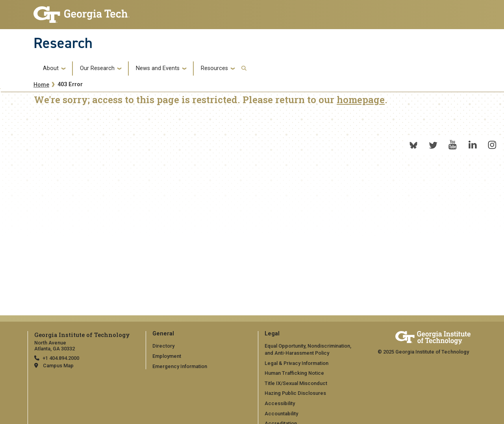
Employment (166, 356)
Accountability (281, 414)
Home (41, 84)
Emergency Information (179, 366)
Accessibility (280, 403)
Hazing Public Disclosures (295, 393)
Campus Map (58, 365)
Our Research (97, 68)
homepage (361, 99)
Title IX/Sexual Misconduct (296, 383)
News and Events (158, 68)
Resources (214, 68)
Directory (163, 346)
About (51, 68)
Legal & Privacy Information (296, 363)
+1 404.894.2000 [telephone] (61, 358)
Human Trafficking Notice (294, 373)
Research (63, 42)
